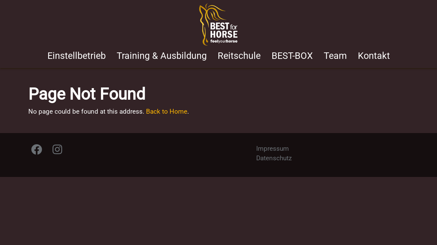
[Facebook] (36, 151)
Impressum (272, 148)
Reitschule (239, 55)
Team (335, 55)
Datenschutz (274, 158)
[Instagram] (57, 151)
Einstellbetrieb (76, 55)
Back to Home (166, 111)
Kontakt (374, 55)
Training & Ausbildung (162, 55)
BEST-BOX (292, 55)
